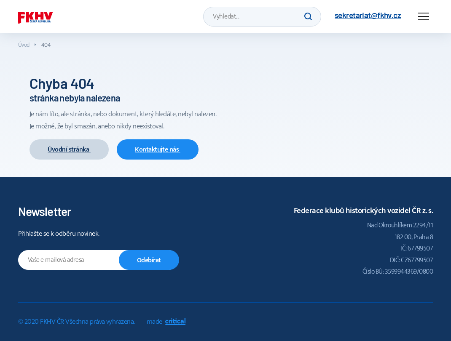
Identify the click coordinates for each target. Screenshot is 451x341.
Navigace (423, 16)
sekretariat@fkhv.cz (368, 15)
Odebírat (149, 260)
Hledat (308, 16)
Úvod (24, 45)
